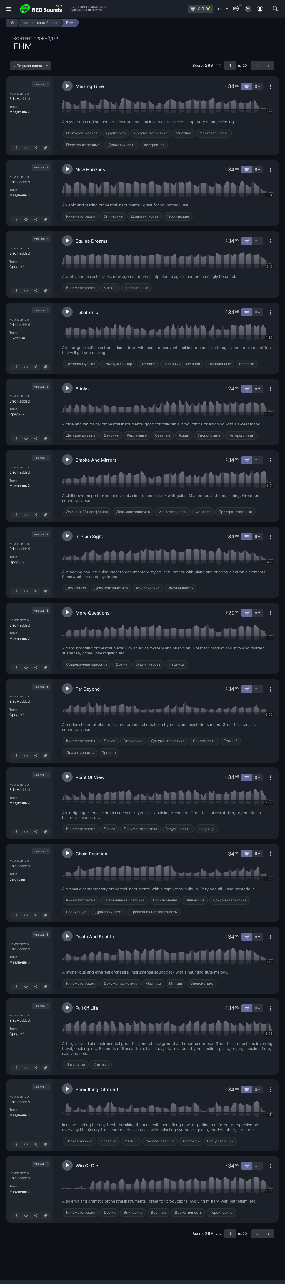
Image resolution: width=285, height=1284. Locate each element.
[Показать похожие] (26, 148)
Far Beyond (88, 689)
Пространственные (83, 145)
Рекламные (137, 435)
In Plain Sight (89, 536)
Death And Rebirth (95, 936)
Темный (230, 741)
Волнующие (76, 912)
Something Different (97, 1089)
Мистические (148, 588)
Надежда (177, 664)
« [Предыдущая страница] (257, 66)
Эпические (113, 216)
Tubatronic (87, 312)
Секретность (204, 741)
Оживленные (219, 364)
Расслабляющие (160, 1141)
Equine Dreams (91, 241)
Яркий (184, 435)
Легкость (191, 1141)
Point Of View (90, 777)
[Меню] (9, 9)
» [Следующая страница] (269, 66)
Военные (158, 1212)
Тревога (109, 752)
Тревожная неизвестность (154, 912)
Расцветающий (220, 1141)
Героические (178, 216)
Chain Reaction (91, 853)
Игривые (246, 364)
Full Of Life (87, 1008)
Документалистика (151, 133)
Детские (147, 364)
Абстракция (154, 145)
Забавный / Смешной (182, 364)
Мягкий (110, 287)
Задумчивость (180, 588)
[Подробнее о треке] (16, 148)
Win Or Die (87, 1165)
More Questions (92, 613)
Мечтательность (214, 133)
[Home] (11, 23)
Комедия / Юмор (118, 364)
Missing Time (90, 86)
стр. (219, 65)
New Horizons (90, 169)
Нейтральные (136, 287)
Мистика (183, 133)
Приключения (165, 900)
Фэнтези (203, 512)
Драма (121, 664)
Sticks (82, 388)
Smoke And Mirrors (96, 460)
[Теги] (45, 148)
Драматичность (122, 145)
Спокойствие (208, 435)
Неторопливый (241, 435)
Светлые (162, 435)
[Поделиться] (35, 148)
